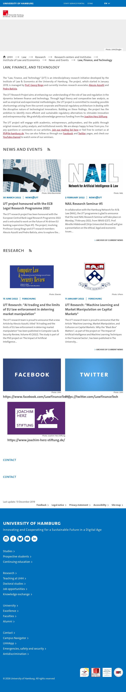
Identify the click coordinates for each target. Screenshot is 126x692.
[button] (106, 3)
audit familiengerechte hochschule (84, 672)
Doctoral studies (13, 584)
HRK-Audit (105, 671)
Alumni (7, 621)
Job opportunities (14, 589)
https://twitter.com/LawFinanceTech (91, 396)
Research (8, 573)
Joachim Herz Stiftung (95, 116)
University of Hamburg (18, 3)
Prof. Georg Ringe (34, 85)
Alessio (96, 85)
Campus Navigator (14, 638)
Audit (94, 669)
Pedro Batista (10, 88)
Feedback (41, 505)
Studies (7, 551)
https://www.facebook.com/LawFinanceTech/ (36, 396)
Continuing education (16, 562)
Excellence (9, 611)
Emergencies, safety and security (23, 648)
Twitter (82, 133)
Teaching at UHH (13, 578)
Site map (116, 505)
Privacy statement (78, 505)
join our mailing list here (65, 129)
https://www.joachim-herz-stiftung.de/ (36, 440)
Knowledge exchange (16, 594)
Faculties (8, 616)
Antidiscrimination (14, 654)
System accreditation (118, 671)
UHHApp (8, 643)
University (9, 605)
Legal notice (58, 505)
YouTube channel (12, 137)
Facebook (68, 133)
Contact (8, 633)
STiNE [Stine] (90, 3)
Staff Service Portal (74, 3)
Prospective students (16, 556)
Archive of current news (109, 240)
